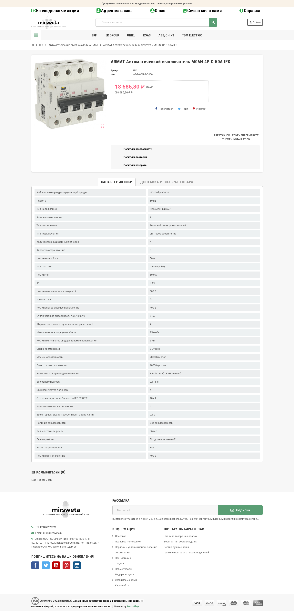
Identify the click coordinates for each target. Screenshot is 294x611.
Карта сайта (122, 585)
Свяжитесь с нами (126, 579)
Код (113, 74)
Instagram (77, 565)
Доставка (120, 536)
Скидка (119, 563)
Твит (183, 108)
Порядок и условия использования (136, 547)
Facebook (35, 565)
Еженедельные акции (55, 10)
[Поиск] (156, 22)
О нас (158, 10)
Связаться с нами (202, 10)
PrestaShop (133, 606)
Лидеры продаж (124, 574)
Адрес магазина (114, 10)
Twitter (46, 565)
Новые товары (123, 569)
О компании (122, 552)
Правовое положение (128, 541)
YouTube (56, 565)
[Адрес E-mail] (165, 510)
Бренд (114, 70)
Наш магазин (123, 558)
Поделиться (164, 108)
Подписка (240, 510)
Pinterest (199, 108)
